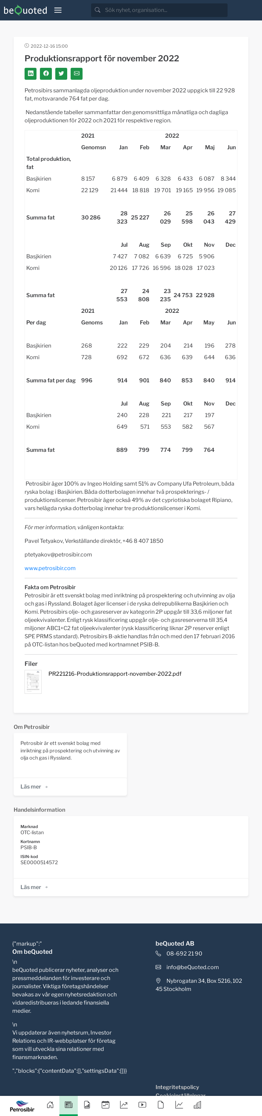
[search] (166, 10)
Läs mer (34, 786)
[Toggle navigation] (58, 10)
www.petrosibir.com (50, 568)
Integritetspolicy (177, 1087)
